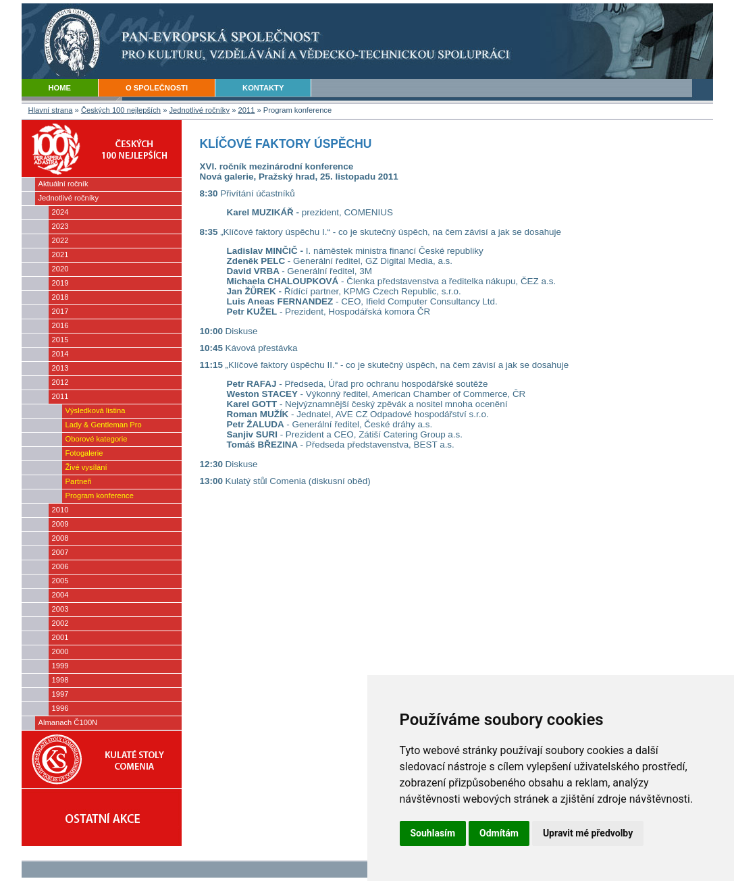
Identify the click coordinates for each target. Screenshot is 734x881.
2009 (60, 524)
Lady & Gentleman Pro (103, 425)
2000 (60, 651)
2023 (60, 226)
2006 (60, 566)
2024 (60, 212)
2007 (60, 552)
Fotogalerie (84, 453)
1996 (60, 708)
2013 (60, 368)
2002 (60, 623)
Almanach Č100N (68, 722)
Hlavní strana (50, 110)
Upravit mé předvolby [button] (588, 833)
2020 (60, 269)
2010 (60, 510)
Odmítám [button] (499, 833)
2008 (60, 538)
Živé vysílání (86, 467)
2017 (60, 311)
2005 (60, 581)
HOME (60, 88)
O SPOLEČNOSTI (157, 88)
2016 (60, 325)
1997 (60, 694)
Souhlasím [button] (433, 833)
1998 (60, 680)
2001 (60, 637)
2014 (60, 354)
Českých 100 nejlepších (121, 110)
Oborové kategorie (96, 439)
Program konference (99, 495)
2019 (60, 283)
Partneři (78, 481)
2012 (60, 382)
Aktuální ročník (63, 184)
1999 (60, 666)
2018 (60, 297)
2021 (60, 254)
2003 (60, 609)
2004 (60, 595)
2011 (246, 110)
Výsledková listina (95, 410)
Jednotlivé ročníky (199, 110)
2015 (60, 340)
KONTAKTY (263, 88)
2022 (60, 240)
